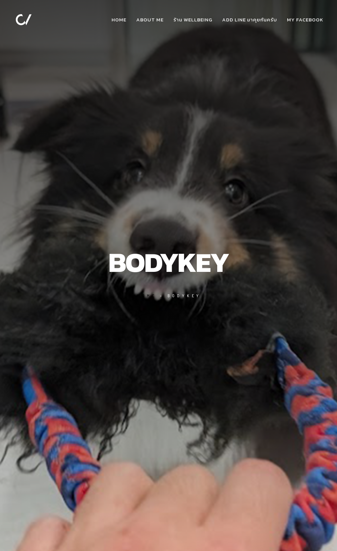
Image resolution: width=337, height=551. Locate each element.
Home (119, 19)
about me (150, 19)
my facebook (305, 19)
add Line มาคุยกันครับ (249, 19)
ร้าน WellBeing (192, 19)
